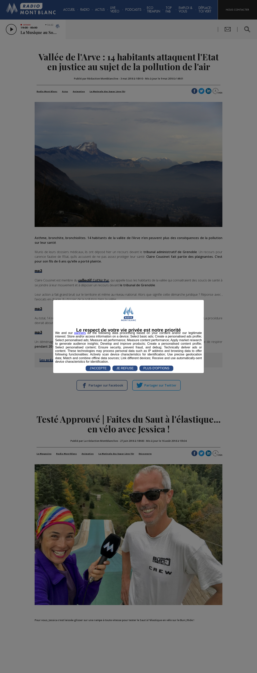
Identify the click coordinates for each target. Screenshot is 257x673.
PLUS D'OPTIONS (156, 368)
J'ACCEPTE (98, 368)
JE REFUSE (125, 368)
